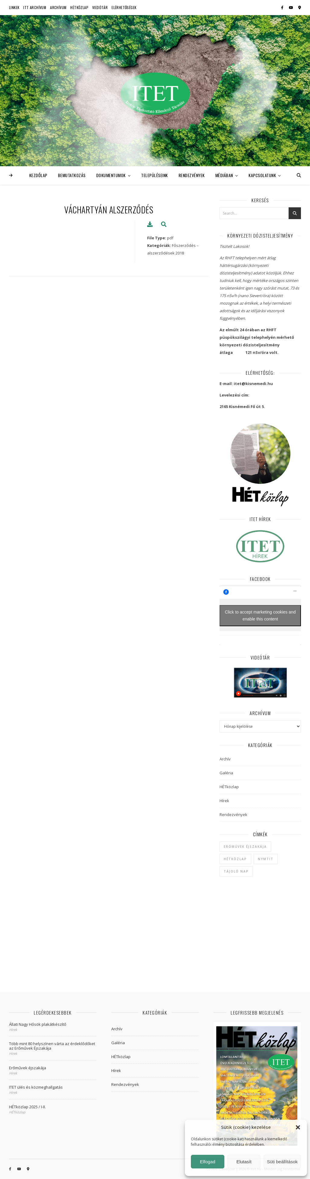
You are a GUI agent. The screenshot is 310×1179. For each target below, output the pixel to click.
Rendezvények (192, 175)
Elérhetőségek (124, 7)
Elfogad (207, 1161)
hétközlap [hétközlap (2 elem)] (235, 859)
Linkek (14, 7)
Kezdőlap (38, 175)
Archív (225, 759)
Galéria (226, 773)
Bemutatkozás (72, 175)
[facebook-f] (282, 7)
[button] (298, 1127)
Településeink (154, 175)
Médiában (224, 175)
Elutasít (243, 1161)
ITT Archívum (34, 7)
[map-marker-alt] (299, 7)
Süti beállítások (282, 1161)
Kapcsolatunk (262, 175)
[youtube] (291, 7)
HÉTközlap (79, 7)
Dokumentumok (111, 175)
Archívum (58, 7)
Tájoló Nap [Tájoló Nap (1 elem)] (236, 871)
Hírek (224, 800)
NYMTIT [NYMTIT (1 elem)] (266, 859)
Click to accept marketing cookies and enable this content (260, 615)
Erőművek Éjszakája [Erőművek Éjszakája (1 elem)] (245, 846)
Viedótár (100, 7)
